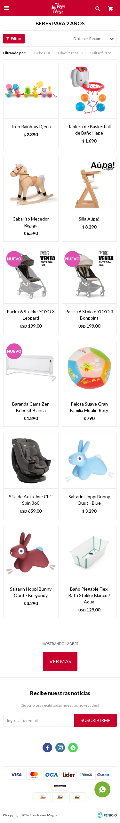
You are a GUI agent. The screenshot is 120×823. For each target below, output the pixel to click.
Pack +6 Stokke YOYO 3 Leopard (31, 315)
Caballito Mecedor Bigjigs (30, 222)
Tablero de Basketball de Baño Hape (89, 130)
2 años (68, 53)
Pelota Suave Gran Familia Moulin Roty (89, 407)
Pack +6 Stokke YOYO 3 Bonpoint (89, 315)
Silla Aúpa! (89, 218)
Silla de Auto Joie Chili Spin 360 (30, 500)
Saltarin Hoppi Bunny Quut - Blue (89, 500)
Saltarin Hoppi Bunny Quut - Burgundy (31, 592)
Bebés (39, 53)
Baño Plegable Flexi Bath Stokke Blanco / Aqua (89, 595)
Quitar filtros (101, 52)
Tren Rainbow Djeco (31, 126)
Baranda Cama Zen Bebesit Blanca (31, 407)
